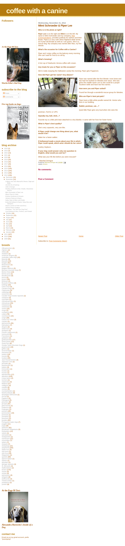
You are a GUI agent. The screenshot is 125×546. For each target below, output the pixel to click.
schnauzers (6, 438)
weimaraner (6, 475)
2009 (6, 239)
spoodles (5, 462)
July (7, 220)
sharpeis (5, 444)
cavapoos (5, 298)
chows (4, 308)
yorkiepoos (5, 482)
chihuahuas (6, 303)
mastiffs (4, 387)
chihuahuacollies (7, 301)
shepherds (5, 448)
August (8, 217)
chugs (4, 310)
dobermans (6, 329)
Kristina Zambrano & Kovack (14, 196)
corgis (4, 318)
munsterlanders (7, 391)
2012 (6, 175)
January (9, 232)
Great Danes (6, 341)
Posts (6, 93)
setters (4, 442)
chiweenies (6, 307)
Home (81, 236)
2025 (6, 148)
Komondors (6, 369)
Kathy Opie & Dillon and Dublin (15, 200)
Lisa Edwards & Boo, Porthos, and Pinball (18, 211)
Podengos (5, 409)
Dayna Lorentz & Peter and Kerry (15, 205)
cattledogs (5, 292)
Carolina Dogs (7, 288)
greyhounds (6, 347)
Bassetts (5, 261)
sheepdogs (5, 446)
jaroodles (5, 363)
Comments (8, 97)
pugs (3, 426)
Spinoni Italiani (7, 459)
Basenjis (5, 259)
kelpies (4, 367)
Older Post (119, 236)
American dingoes (8, 255)
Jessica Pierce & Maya (12, 207)
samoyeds (5, 435)
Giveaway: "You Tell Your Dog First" (16, 209)
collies (4, 314)
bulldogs (5, 285)
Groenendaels (7, 351)
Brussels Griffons (8, 283)
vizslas (4, 473)
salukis (4, 433)
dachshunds (6, 323)
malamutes (5, 382)
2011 (6, 234)
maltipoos (5, 385)
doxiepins (5, 330)
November (9, 179)
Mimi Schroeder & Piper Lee (14, 192)
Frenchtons (6, 336)
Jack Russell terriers (9, 360)
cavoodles (5, 299)
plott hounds (6, 406)
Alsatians (5, 254)
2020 (6, 157)
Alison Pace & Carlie (11, 194)
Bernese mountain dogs (10, 270)
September (10, 215)
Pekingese (5, 400)
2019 (6, 159)
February (9, 230)
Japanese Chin (7, 362)
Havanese (5, 352)
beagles (4, 263)
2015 (6, 168)
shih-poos (5, 451)
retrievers (5, 427)
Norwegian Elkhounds (9, 395)
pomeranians (6, 413)
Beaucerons (6, 265)
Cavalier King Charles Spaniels (12, 296)
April (7, 226)
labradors (5, 376)
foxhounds (5, 334)
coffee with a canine (37, 11)
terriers (45, 164)
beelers (4, 266)
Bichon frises (6, 272)
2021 (6, 155)
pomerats (5, 415)
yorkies (4, 484)
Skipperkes (6, 455)
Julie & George (10, 187)
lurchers (4, 380)
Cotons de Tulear (8, 319)
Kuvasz (4, 373)
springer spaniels (8, 464)
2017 (6, 164)
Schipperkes (6, 437)
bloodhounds (6, 276)
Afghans (4, 250)
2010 (6, 236)
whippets (5, 477)
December (9, 177)
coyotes (4, 321)
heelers (4, 354)
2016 (6, 166)
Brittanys (5, 281)
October (9, 213)
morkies (4, 389)
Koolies (4, 371)
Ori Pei (4, 396)
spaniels (4, 457)
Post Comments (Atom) (58, 241)
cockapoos (5, 312)
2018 (6, 162)
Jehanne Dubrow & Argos (13, 198)
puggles (4, 424)
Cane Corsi (6, 287)
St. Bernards (6, 466)
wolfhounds (6, 479)
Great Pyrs (5, 343)
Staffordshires (6, 468)
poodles (4, 420)
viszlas (4, 471)
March (8, 228)
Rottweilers (6, 431)
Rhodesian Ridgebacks (10, 429)
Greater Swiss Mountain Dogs (12, 345)
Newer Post (42, 236)
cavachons (5, 294)
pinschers (5, 402)
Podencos (5, 407)
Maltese (4, 384)
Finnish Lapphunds (8, 332)
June (8, 222)
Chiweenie (5, 305)
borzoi (4, 277)
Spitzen (4, 460)
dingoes (4, 327)
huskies (4, 358)
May (7, 224)
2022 (6, 153)
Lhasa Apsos (6, 378)
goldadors (5, 338)
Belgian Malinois (7, 268)
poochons (5, 418)
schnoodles (6, 440)
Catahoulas (6, 290)
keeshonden (6, 365)
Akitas (4, 252)
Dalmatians (6, 325)
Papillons (5, 398)
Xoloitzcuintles (7, 481)
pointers (4, 411)
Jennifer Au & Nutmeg (12, 185)
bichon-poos (6, 274)
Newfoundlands (7, 393)
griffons (4, 349)
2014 (6, 171)
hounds (4, 356)
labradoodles (6, 374)
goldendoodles (7, 340)
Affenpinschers (7, 248)
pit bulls (4, 404)
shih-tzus (5, 453)
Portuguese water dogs (10, 422)
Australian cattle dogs (9, 257)
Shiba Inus (5, 449)
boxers (4, 279)
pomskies (5, 416)
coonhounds (6, 316)
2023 (6, 151)
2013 (6, 173)
